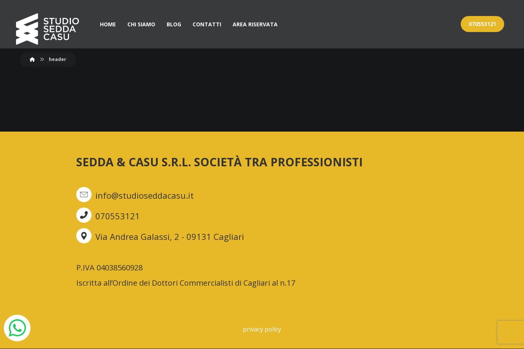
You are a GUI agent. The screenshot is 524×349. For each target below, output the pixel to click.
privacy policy (262, 329)
